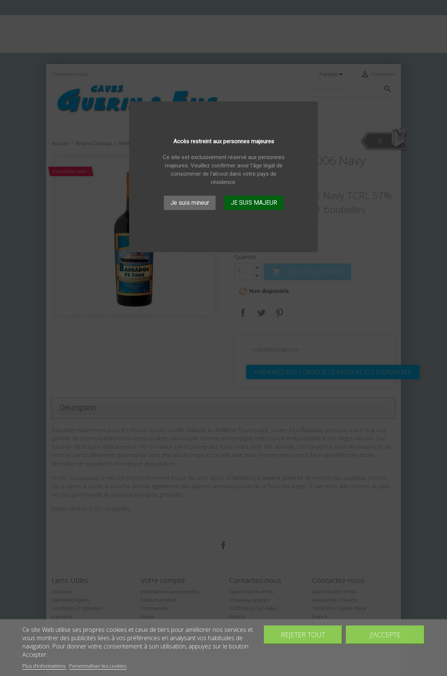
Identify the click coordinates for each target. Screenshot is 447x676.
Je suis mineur (189, 202)
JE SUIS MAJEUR (254, 202)
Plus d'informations (44, 665)
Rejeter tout (303, 634)
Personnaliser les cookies (97, 665)
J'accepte (385, 634)
